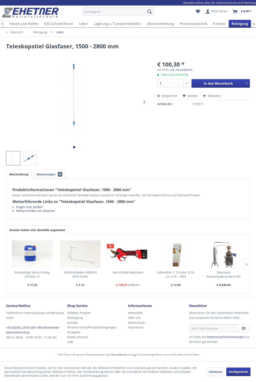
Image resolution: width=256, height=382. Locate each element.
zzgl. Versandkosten (181, 69)
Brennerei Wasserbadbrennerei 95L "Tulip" (224, 274)
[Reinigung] (240, 24)
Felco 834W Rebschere (128, 272)
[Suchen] (149, 12)
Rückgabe (73, 332)
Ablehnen (215, 372)
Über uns (134, 318)
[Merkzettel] (198, 12)
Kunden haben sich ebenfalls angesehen (37, 230)
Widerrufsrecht (77, 337)
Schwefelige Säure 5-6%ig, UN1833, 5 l (32, 274)
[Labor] (83, 24)
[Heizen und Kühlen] (24, 24)
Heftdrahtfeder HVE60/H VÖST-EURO (80, 274)
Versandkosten (119, 354)
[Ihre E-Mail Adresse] (213, 328)
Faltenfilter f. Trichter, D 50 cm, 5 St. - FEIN (176, 274)
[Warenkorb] (242, 12)
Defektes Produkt (78, 313)
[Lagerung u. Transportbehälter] (117, 24)
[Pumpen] (219, 24)
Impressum (135, 327)
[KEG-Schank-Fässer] (58, 24)
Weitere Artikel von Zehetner (33, 211)
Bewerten (212, 96)
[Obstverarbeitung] (160, 24)
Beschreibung (18, 174)
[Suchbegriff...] (118, 12)
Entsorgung (75, 318)
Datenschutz (136, 322)
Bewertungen (49, 174)
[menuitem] (118, 14)
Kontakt (72, 322)
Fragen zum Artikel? (27, 207)
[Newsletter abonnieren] (243, 328)
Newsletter (135, 313)
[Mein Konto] (216, 12)
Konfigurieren (238, 372)
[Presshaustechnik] (193, 24)
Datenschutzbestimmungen (226, 337)
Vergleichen (167, 96)
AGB (70, 342)
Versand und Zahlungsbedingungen (91, 327)
